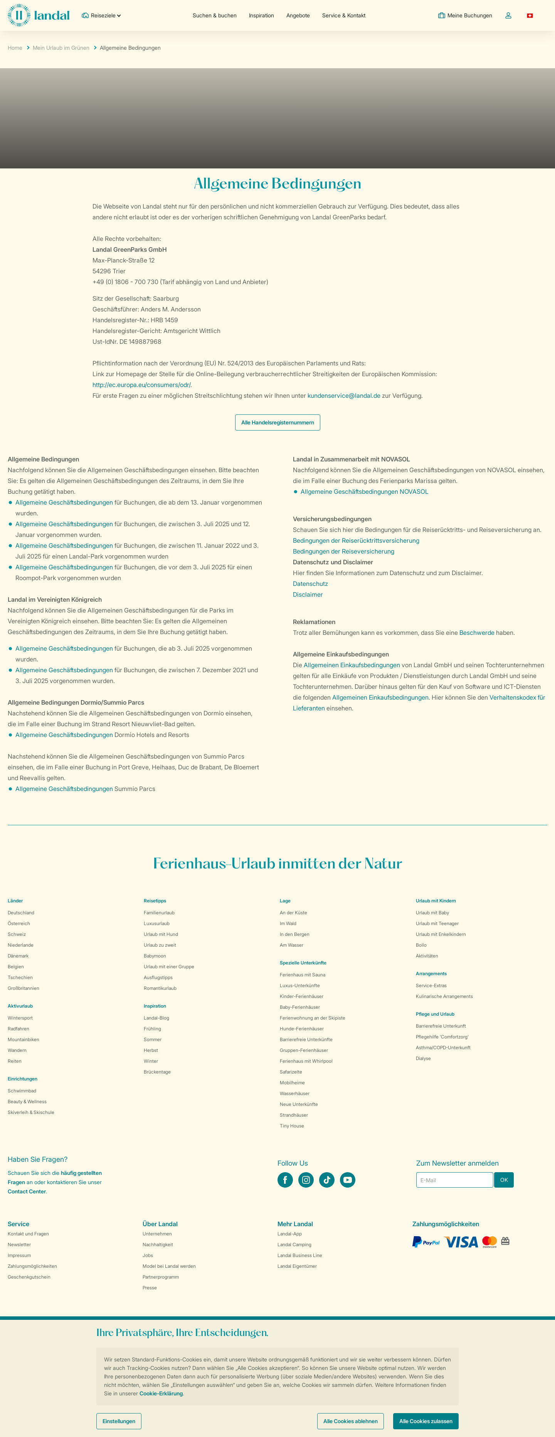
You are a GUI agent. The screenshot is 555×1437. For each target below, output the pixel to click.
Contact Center (27, 1191)
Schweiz (17, 934)
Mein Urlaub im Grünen (61, 47)
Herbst (151, 1050)
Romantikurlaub (160, 988)
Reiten (15, 1061)
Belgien (16, 966)
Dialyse (423, 1058)
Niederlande (21, 945)
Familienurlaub (159, 912)
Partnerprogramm (161, 1277)
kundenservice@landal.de (344, 395)
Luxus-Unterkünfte (300, 985)
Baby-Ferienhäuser (300, 1007)
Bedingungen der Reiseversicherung (343, 551)
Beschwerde (477, 632)
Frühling (152, 1028)
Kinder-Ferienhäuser (301, 996)
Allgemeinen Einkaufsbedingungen (352, 665)
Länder (15, 901)
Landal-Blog (156, 1018)
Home (15, 47)
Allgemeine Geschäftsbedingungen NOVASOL (365, 491)
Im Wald (288, 923)
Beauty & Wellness (27, 1101)
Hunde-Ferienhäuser (302, 1028)
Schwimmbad (22, 1091)
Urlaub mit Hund (161, 934)
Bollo (421, 945)
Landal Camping (294, 1244)
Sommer (152, 1039)
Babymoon (155, 956)
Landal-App (290, 1234)
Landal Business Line (300, 1255)
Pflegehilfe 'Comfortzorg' (442, 1037)
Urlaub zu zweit (160, 945)
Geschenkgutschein (29, 1277)
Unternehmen (157, 1234)
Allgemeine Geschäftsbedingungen (64, 502)
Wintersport (20, 1018)
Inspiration (261, 15)
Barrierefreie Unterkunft (441, 1026)
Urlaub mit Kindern (436, 901)
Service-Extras (431, 985)
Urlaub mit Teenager (437, 923)
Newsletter (19, 1244)
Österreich (19, 923)
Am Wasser (291, 945)
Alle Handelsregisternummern (277, 422)
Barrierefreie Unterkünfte (306, 1039)
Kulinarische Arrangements (444, 996)
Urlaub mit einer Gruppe (169, 966)
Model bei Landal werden (169, 1266)
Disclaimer (308, 594)
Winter (151, 1061)
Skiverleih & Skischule (31, 1112)
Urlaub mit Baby (432, 912)
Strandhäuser (294, 1115)
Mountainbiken (23, 1039)
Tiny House (292, 1126)
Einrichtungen (22, 1079)
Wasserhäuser (294, 1093)
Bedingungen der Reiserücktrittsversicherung (356, 540)
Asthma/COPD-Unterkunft (443, 1047)
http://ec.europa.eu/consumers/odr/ (141, 385)
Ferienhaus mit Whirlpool (306, 1061)
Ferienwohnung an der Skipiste (312, 1018)
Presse (150, 1288)
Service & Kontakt (343, 15)
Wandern (17, 1050)
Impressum (19, 1255)
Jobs (148, 1255)
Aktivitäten (427, 956)
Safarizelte (291, 1072)
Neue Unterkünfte (299, 1104)
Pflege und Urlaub (435, 1014)
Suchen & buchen (215, 15)
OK (504, 1179)
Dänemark (18, 956)
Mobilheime (292, 1082)
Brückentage (157, 1072)
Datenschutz (310, 583)
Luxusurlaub (157, 923)
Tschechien (20, 977)
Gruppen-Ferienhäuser (304, 1050)
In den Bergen (294, 934)
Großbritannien (23, 988)
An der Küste (293, 912)
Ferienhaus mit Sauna (302, 975)
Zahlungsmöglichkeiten (32, 1266)
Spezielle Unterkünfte (303, 963)
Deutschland (21, 912)
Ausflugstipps (158, 977)
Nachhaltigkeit (158, 1244)
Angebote (298, 15)
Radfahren (18, 1028)
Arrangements (431, 973)
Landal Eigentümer (297, 1266)
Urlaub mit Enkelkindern (441, 934)
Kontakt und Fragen (28, 1234)
